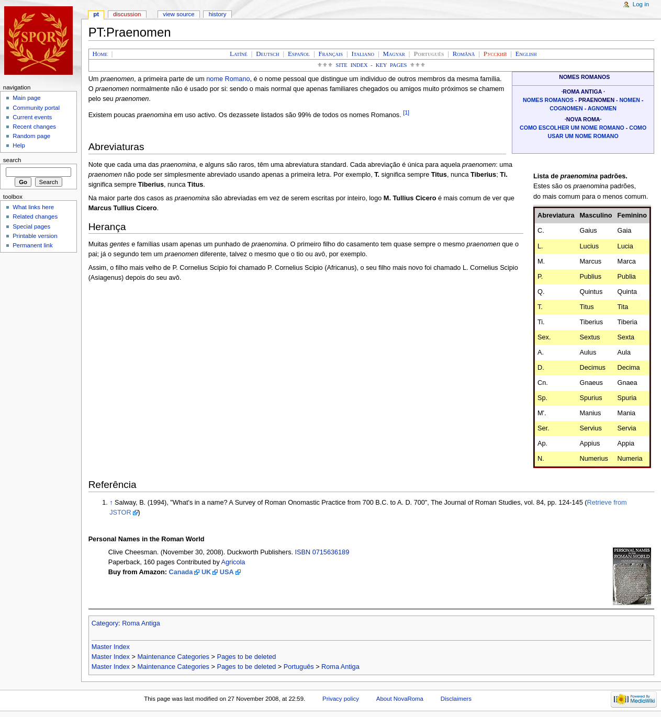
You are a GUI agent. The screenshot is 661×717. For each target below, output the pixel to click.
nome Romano (228, 79)
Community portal (36, 108)
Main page (27, 98)
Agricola (233, 562)
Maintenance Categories (173, 657)
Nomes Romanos (548, 100)
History (218, 14)
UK (206, 572)
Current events (32, 117)
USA (227, 572)
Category (105, 623)
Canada (181, 572)
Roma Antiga (141, 623)
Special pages (31, 226)
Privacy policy (340, 699)
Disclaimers (456, 699)
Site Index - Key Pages (371, 65)
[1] (406, 112)
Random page (31, 136)
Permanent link (32, 245)
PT (96, 14)
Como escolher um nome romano (572, 127)
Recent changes (34, 126)
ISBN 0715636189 (322, 552)
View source (178, 14)
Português (299, 666)
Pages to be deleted (246, 657)
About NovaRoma (399, 699)
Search (12, 160)
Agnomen (602, 108)
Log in (641, 4)
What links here (33, 207)
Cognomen (566, 108)
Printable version (35, 236)
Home (100, 54)
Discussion (127, 14)
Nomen (629, 100)
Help (19, 145)
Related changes (35, 216)
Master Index (111, 647)
